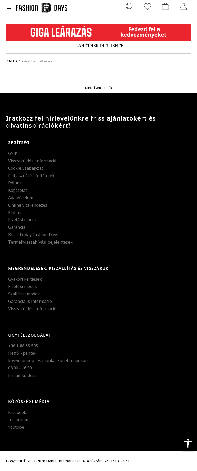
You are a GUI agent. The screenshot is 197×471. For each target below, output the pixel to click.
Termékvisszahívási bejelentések (40, 242)
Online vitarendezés (27, 205)
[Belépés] (183, 6)
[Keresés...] (129, 6)
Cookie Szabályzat (25, 168)
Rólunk (15, 183)
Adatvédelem (20, 198)
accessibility (188, 443)
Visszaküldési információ (32, 161)
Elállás (14, 212)
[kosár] (165, 6)
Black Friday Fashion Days (33, 234)
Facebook (17, 412)
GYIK (12, 153)
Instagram (18, 420)
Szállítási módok (24, 294)
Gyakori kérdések (25, 279)
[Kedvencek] (147, 6)
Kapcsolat (17, 190)
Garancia (16, 227)
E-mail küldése (22, 375)
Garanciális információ (30, 301)
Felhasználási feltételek (31, 175)
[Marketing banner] (98, 32)
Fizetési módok (22, 220)
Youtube (16, 427)
